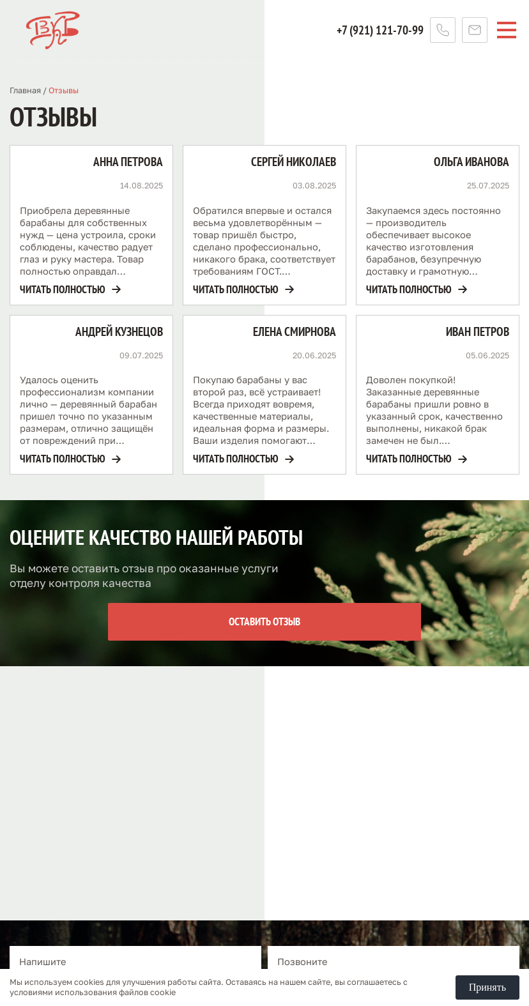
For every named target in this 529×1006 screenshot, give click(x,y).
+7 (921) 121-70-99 (380, 30)
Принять (487, 987)
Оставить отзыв (264, 621)
